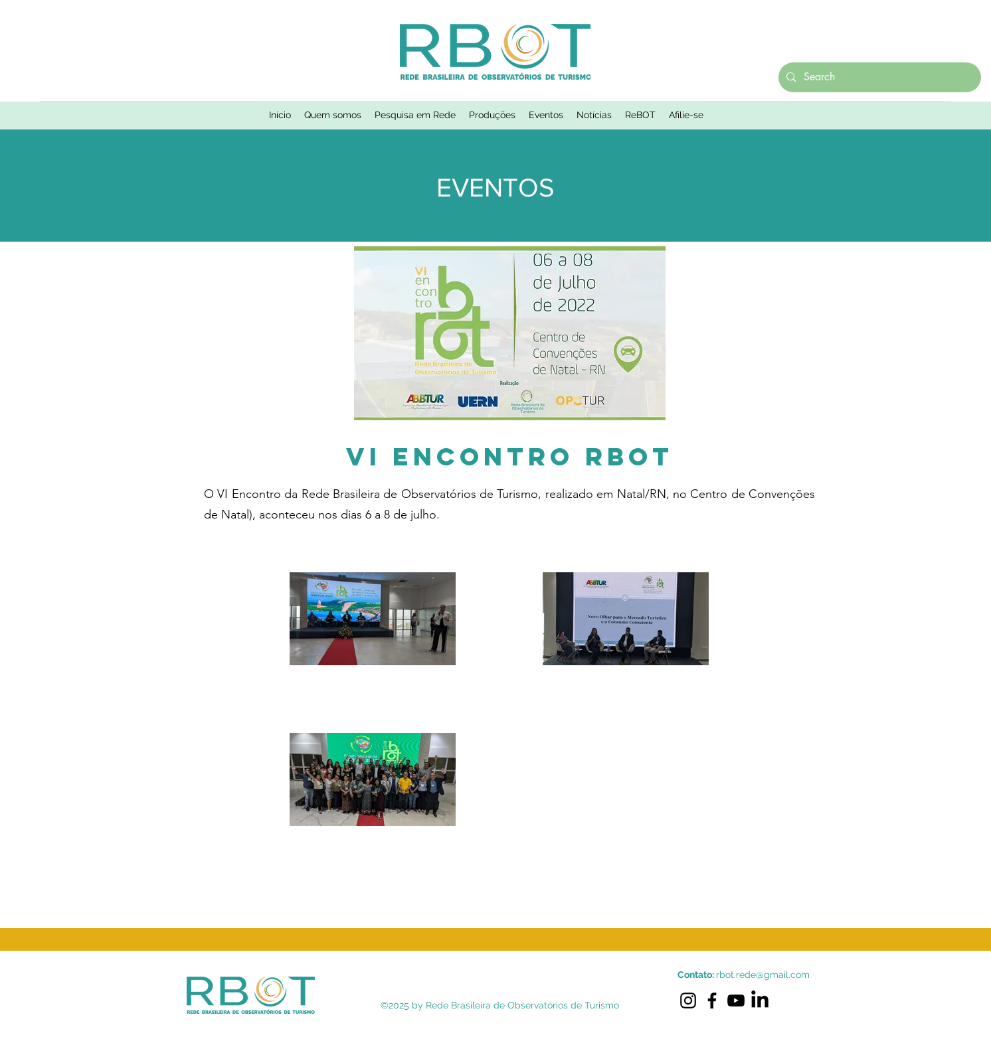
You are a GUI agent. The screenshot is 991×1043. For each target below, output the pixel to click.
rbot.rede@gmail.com (763, 974)
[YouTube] (736, 1000)
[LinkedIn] (759, 1000)
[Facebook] (712, 1000)
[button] (333, 115)
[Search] (878, 77)
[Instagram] (688, 1000)
